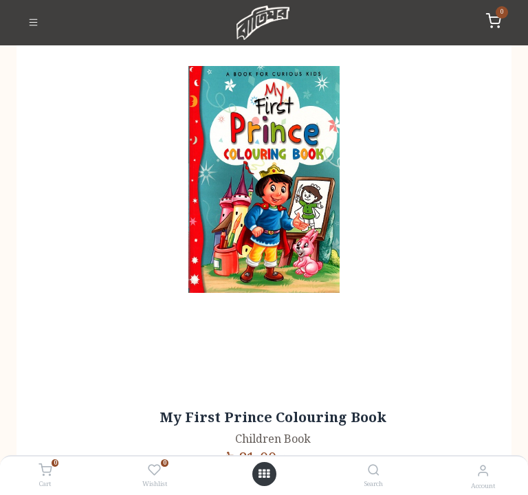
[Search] (373, 471)
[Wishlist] (154, 471)
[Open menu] (264, 474)
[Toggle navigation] (33, 23)
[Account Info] (483, 471)
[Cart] (45, 471)
